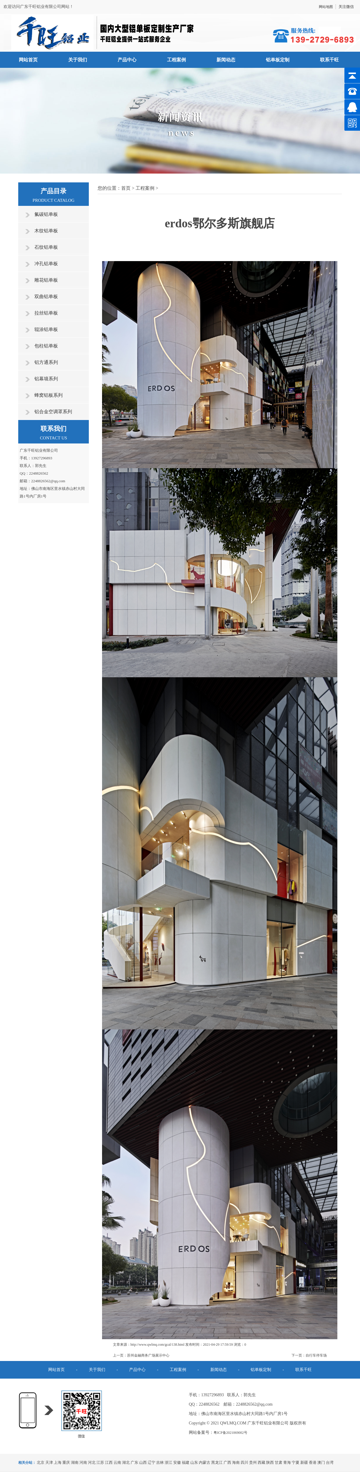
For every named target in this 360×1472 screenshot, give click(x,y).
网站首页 (28, 59)
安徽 (177, 1462)
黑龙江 (217, 1462)
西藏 (261, 1462)
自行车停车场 (316, 1355)
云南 (117, 1462)
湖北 (126, 1462)
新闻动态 (225, 59)
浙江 (168, 1462)
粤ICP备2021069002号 (230, 1433)
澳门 (321, 1462)
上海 (57, 1462)
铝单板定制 (277, 59)
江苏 (100, 1462)
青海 (287, 1462)
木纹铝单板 (46, 230)
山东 (194, 1462)
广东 (134, 1462)
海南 (236, 1462)
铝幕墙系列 (46, 378)
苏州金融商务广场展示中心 (148, 1355)
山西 (143, 1462)
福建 (185, 1462)
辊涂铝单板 (46, 329)
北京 (40, 1462)
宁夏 (295, 1462)
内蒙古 (204, 1462)
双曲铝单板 (46, 296)
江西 (109, 1462)
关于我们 (77, 59)
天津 (49, 1462)
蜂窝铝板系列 (48, 395)
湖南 (75, 1462)
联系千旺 (329, 59)
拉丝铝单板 (46, 312)
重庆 (66, 1462)
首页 (126, 188)
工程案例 (176, 59)
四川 (244, 1462)
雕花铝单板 (46, 280)
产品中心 (127, 59)
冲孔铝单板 (46, 263)
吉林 (160, 1462)
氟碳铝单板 (46, 214)
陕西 (270, 1462)
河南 (83, 1462)
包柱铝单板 (46, 345)
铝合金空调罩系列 (53, 411)
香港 (312, 1462)
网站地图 (326, 7)
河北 (92, 1462)
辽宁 (151, 1462)
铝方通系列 (46, 362)
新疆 (304, 1462)
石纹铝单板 (46, 247)
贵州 (253, 1462)
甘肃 (278, 1462)
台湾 (330, 1462)
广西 (227, 1462)
